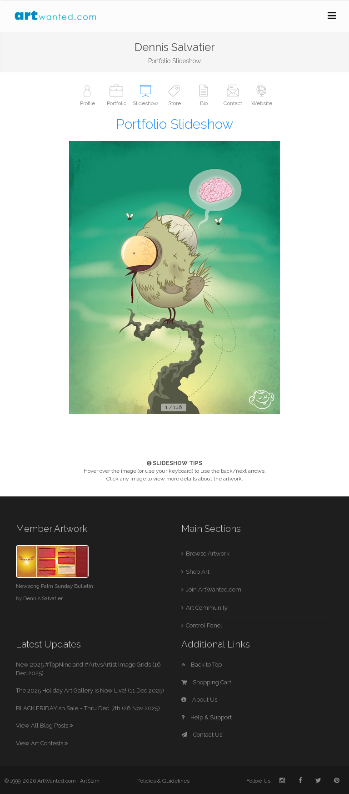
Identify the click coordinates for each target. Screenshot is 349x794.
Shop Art (197, 571)
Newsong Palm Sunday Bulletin (54, 586)
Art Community (207, 607)
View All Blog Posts (44, 725)
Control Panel (204, 625)
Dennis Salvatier (43, 598)
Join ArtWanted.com (213, 589)
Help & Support (206, 717)
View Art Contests (42, 743)
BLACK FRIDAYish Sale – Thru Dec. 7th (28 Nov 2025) (88, 708)
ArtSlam (90, 781)
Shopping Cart (206, 682)
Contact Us (201, 734)
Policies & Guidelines (163, 781)
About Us (199, 699)
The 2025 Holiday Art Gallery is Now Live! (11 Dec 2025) (90, 690)
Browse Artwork (207, 553)
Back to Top (201, 664)
